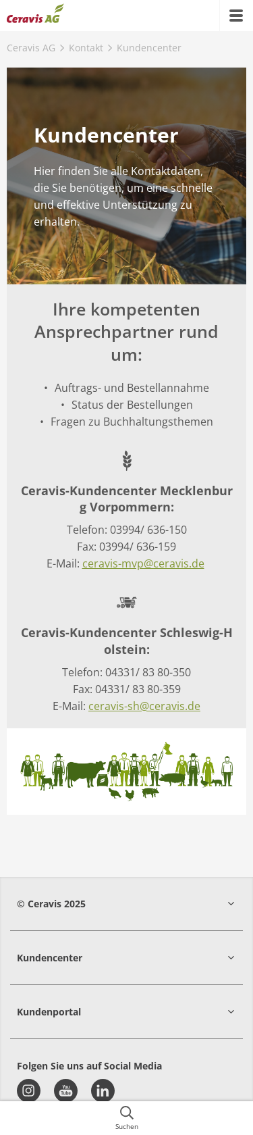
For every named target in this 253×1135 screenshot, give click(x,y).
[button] (126, 903)
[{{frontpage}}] (35, 15)
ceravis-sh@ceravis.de (144, 706)
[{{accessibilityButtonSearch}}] (126, 1118)
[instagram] (28, 1091)
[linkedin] (103, 1091)
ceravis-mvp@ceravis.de (143, 563)
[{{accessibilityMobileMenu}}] (236, 15)
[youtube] (66, 1091)
